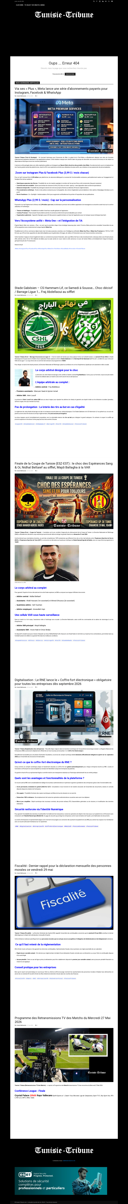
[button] (94, 1)
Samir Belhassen (21, 96)
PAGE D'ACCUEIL (70, 74)
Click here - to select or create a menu (30, 5)
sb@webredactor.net (69, 1160)
